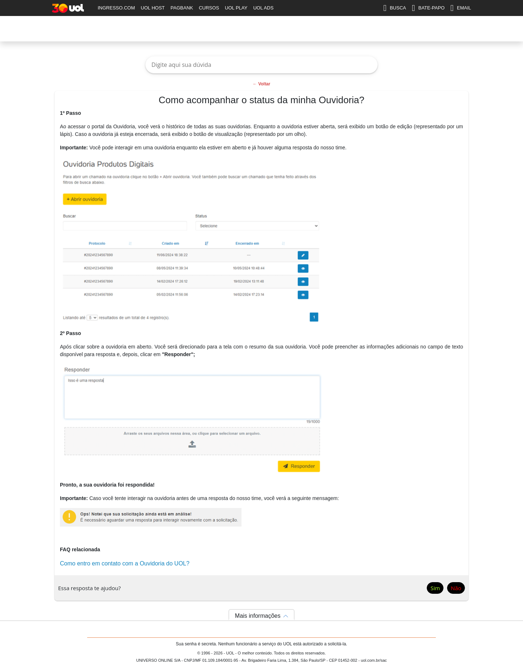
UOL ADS (263, 8)
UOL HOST (153, 8)
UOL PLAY (236, 8)
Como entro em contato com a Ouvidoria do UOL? (125, 563)
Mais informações (257, 616)
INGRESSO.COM (116, 8)
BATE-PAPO (428, 8)
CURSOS (209, 8)
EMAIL (460, 8)
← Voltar (261, 83)
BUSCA (394, 8)
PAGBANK (182, 8)
